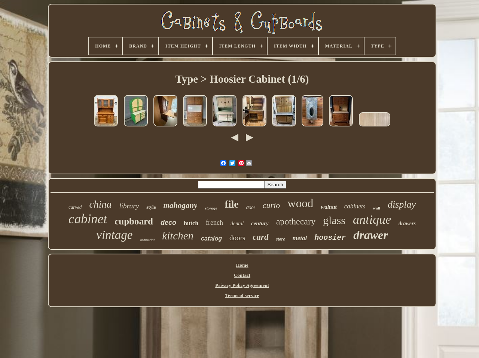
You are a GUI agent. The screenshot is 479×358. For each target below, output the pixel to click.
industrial (147, 240)
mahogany (180, 205)
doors (237, 238)
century (260, 223)
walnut (329, 207)
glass (334, 220)
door (250, 207)
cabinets (355, 206)
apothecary (295, 221)
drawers (407, 223)
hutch (191, 223)
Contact (242, 275)
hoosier (330, 237)
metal (300, 238)
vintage (114, 235)
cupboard (134, 221)
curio (271, 205)
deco (168, 222)
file (231, 204)
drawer (370, 235)
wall (376, 208)
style (151, 207)
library (129, 206)
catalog (211, 238)
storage (211, 208)
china (100, 204)
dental (237, 223)
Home (242, 265)
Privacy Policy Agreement (242, 285)
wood (300, 203)
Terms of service (242, 295)
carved (75, 207)
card (260, 237)
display (402, 204)
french (214, 222)
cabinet (87, 219)
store (280, 239)
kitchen (177, 236)
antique (372, 219)
